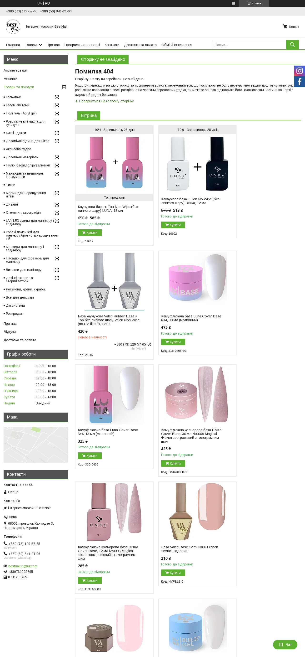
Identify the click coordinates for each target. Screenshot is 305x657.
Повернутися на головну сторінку (106, 101)
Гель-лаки (13, 97)
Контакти (112, 45)
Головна (13, 45)
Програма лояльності (82, 45)
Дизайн (12, 204)
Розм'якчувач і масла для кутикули (25, 123)
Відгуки (10, 332)
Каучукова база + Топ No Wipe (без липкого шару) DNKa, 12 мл (181, 201)
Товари (31, 45)
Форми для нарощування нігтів (26, 194)
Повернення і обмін (95, 627)
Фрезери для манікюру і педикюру (25, 248)
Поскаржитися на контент (153, 652)
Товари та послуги (19, 87)
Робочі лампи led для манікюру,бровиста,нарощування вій (32, 235)
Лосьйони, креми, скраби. (26, 289)
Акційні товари (15, 70)
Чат (285, 644)
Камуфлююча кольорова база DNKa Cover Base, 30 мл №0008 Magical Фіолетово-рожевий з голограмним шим (258, 322)
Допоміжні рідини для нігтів (27, 141)
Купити (92, 232)
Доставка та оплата (140, 45)
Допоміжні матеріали (22, 157)
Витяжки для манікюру (23, 270)
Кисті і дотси (16, 133)
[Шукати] (292, 44)
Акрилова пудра (18, 149)
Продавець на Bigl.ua (152, 648)
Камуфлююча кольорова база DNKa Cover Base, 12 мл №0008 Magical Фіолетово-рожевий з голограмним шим (104, 439)
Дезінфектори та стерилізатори (19, 279)
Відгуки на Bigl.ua (18, 627)
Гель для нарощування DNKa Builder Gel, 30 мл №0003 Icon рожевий (179, 554)
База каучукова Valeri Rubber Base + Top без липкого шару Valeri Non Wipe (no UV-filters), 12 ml (260, 194)
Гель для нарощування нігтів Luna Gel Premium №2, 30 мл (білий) (106, 552)
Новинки (10, 79)
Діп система (15, 305)
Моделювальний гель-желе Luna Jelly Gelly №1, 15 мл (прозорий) (259, 552)
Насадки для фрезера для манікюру (27, 260)
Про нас (53, 45)
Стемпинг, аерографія (23, 212)
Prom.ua (175, 644)
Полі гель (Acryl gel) (21, 113)
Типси (10, 185)
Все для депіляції (20, 297)
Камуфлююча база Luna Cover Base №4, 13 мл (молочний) (180, 318)
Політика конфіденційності (190, 652)
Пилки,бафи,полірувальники (28, 165)
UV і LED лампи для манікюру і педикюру (30, 222)
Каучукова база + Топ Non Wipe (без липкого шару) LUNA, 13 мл (104, 208)
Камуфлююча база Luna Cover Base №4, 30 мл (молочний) (103, 318)
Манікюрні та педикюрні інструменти (25, 175)
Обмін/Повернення (176, 45)
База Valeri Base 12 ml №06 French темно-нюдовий (183, 435)
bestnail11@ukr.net (22, 566)
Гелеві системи (17, 105)
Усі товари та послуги (281, 600)
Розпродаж (14, 314)
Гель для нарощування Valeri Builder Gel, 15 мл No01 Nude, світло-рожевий (256, 437)
